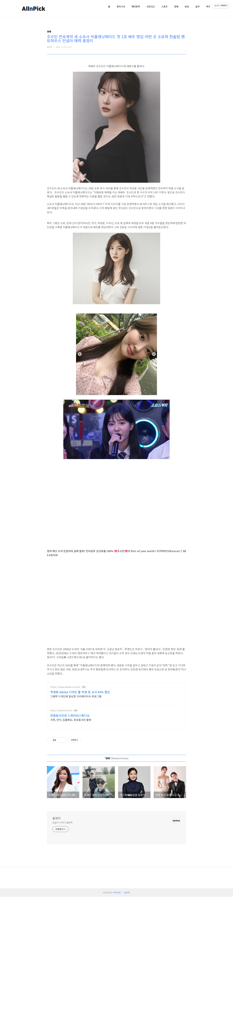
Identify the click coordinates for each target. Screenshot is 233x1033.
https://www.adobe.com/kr (65, 732)
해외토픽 (136, 6)
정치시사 (121, 6)
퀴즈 (208, 6)
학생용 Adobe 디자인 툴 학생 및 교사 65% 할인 (80, 737)
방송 (187, 6)
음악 (197, 6)
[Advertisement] (116, 701)
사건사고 (150, 6)
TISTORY (117, 1028)
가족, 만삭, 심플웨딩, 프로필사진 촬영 (70, 765)
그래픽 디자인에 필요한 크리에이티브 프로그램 (75, 741)
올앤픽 (56, 954)
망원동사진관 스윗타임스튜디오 (70, 761)
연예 (176, 6)
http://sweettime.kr (61, 755)
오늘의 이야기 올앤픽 (62, 958)
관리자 (127, 1028)
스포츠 (164, 6)
